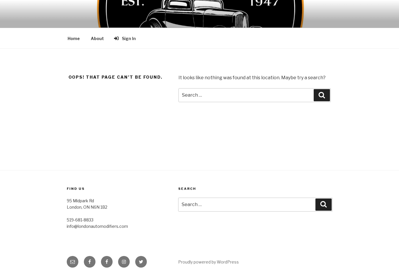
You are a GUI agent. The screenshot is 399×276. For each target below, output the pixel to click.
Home (74, 38)
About (97, 38)
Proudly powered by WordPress (208, 261)
